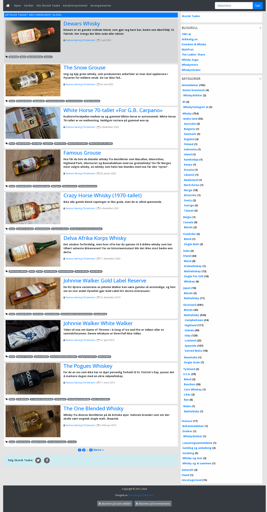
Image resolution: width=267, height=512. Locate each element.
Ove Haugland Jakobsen (140, 495)
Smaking (188, 453)
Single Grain (192, 362)
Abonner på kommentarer (153, 503)
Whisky (187, 113)
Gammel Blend (23, 143)
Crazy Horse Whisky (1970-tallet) (102, 195)
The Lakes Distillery (56, 442)
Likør (187, 394)
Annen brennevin (193, 90)
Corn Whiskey (193, 389)
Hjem (17, 5)
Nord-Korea (191, 185)
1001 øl (186, 34)
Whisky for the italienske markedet (85, 229)
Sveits (188, 200)
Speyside (190, 345)
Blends (188, 227)
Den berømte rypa (41, 186)
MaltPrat (188, 49)
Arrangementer (100, 5)
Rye (186, 399)
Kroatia (189, 169)
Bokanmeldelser (193, 426)
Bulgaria (189, 129)
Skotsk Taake (191, 16)
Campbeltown (194, 320)
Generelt (187, 470)
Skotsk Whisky (81, 271)
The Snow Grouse (84, 67)
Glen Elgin (36, 143)
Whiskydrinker (192, 436)
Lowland (190, 340)
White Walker (104, 356)
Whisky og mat (192, 458)
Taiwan (189, 210)
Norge (188, 190)
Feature (187, 421)
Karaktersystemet (75, 5)
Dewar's (48, 57)
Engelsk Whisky (39, 442)
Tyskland (189, 369)
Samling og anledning (197, 448)
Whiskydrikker (192, 95)
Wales (187, 406)
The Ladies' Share (193, 54)
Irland (187, 256)
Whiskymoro (190, 64)
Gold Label (38, 314)
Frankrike (189, 234)
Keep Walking (100, 314)
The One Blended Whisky (93, 408)
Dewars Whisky (81, 23)
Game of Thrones (24, 356)
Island (188, 154)
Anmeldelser (190, 85)
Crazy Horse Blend (60, 229)
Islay (188, 335)
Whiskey (189, 281)
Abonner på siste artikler (115, 503)
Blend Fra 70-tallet (25, 229)
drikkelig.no (190, 39)
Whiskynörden (191, 70)
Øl (183, 102)
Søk (257, 6)
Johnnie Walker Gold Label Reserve (104, 280)
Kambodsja (191, 159)
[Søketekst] (234, 5)
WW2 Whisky (96, 271)
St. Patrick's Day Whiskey (42, 399)
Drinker (187, 431)
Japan (187, 288)
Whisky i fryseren (91, 101)
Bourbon (189, 384)
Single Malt (191, 244)
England (189, 139)
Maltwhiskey (192, 271)
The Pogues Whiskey (88, 365)
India (186, 251)
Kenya (188, 164)
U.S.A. (186, 374)
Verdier (29, 5)
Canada (188, 222)
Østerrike (190, 195)
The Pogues (60, 399)
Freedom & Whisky (194, 44)
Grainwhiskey (193, 266)
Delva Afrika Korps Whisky (94, 237)
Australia (190, 123)
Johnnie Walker (52, 314)
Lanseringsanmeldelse (197, 443)
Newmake (190, 357)
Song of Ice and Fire (87, 356)
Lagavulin (48, 143)
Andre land (190, 118)
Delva (39, 271)
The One (72, 442)
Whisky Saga (190, 59)
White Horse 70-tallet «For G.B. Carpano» (113, 110)
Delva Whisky (50, 271)
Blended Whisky (35, 57)
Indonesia (190, 149)
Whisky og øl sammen (196, 463)
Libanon (189, 174)
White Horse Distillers (77, 143)
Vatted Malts (193, 350)
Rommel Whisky (66, 271)
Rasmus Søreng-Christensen (80, 40)
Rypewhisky (39, 101)
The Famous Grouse (55, 101)
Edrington (56, 186)
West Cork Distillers (100, 399)
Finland (188, 144)
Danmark (190, 134)
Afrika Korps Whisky (18, 271)
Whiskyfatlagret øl (195, 107)
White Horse (60, 143)
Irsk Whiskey (22, 399)
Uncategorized (192, 480)
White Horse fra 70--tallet (101, 143)
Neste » (98, 450)
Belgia (187, 217)
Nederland (191, 180)
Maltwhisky (191, 298)
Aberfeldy (13, 57)
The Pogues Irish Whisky (78, 399)
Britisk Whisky (23, 442)
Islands (189, 330)
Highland (191, 325)
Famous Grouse (82, 152)
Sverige (189, 205)
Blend (23, 57)
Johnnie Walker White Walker (98, 323)
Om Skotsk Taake (48, 5)
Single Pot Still (193, 276)
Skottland (189, 305)
